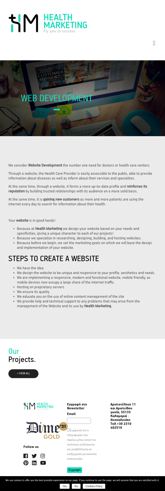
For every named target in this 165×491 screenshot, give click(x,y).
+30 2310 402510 (120, 426)
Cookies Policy (94, 486)
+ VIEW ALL (23, 373)
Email (71, 414)
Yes (65, 486)
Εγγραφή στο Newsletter (77, 406)
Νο (76, 486)
